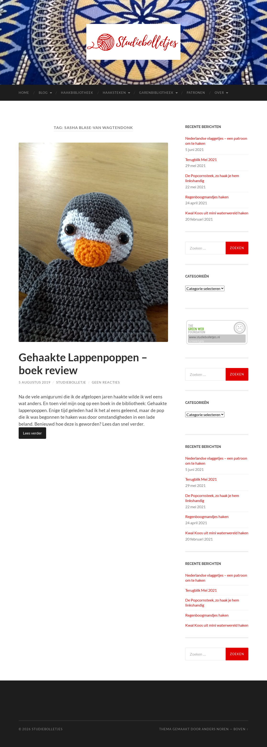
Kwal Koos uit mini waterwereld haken (216, 213)
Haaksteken (114, 93)
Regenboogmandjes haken (207, 197)
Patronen (196, 93)
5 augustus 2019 (34, 382)
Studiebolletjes (47, 729)
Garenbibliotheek (156, 93)
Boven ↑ (241, 729)
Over (219, 93)
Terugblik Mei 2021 (201, 159)
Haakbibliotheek (77, 93)
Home (24, 93)
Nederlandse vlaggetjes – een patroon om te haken (216, 140)
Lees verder (32, 433)
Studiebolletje (71, 382)
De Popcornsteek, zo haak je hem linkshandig (212, 178)
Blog (43, 93)
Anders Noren (215, 729)
